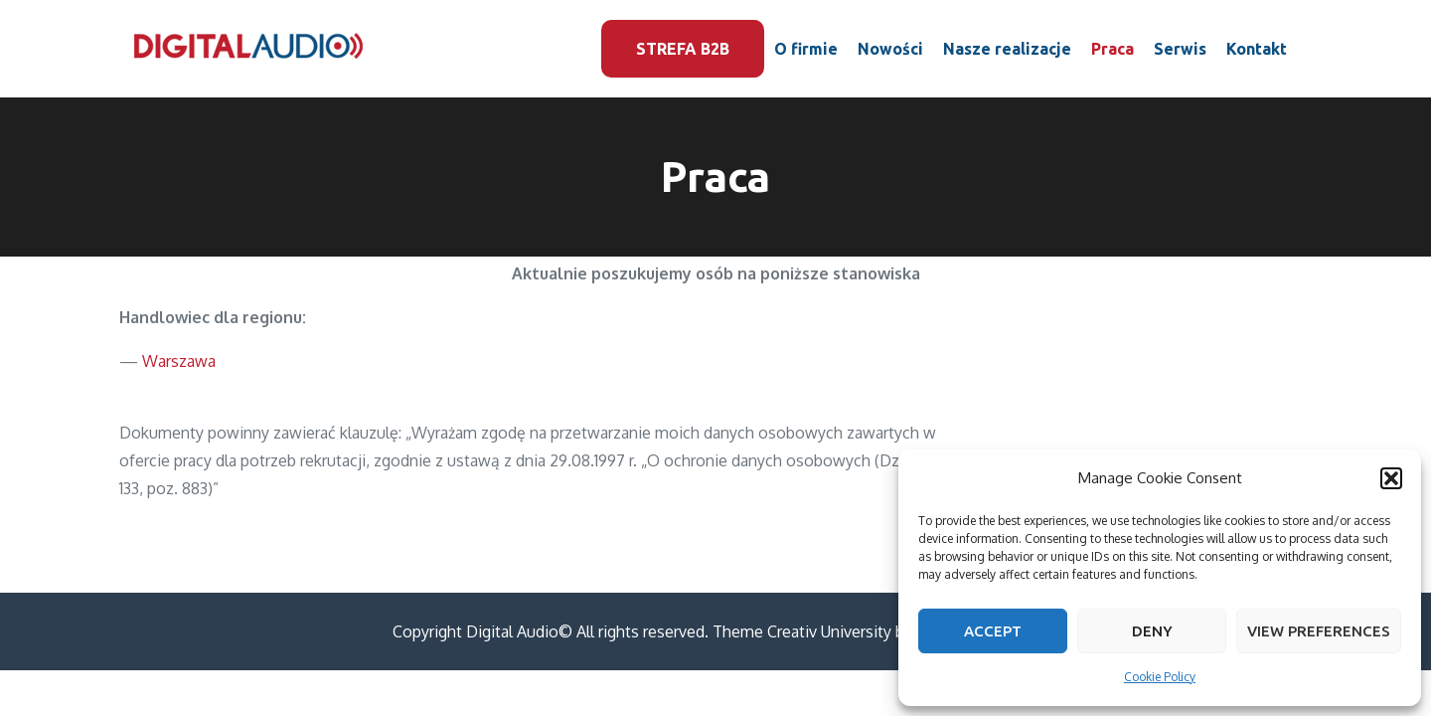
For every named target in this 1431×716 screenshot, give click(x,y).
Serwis (1180, 49)
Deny (1152, 631)
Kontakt (1256, 49)
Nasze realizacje (1007, 49)
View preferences (1318, 631)
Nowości (890, 49)
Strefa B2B (682, 49)
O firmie (806, 49)
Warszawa (179, 361)
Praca (1112, 49)
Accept (993, 631)
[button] (1391, 478)
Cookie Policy (1159, 676)
